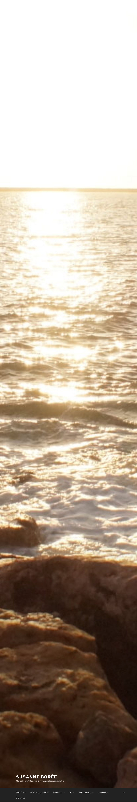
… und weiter (103, 792)
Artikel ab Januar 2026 (39, 792)
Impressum (21, 798)
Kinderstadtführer (85, 792)
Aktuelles (21, 792)
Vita (71, 792)
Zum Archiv (59, 792)
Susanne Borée (36, 776)
